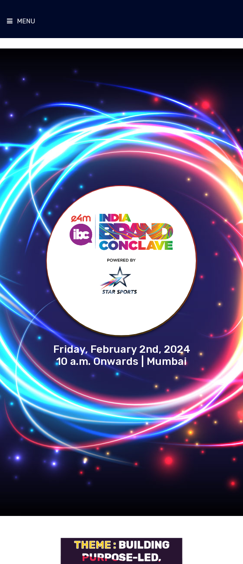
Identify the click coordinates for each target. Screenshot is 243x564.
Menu (21, 21)
